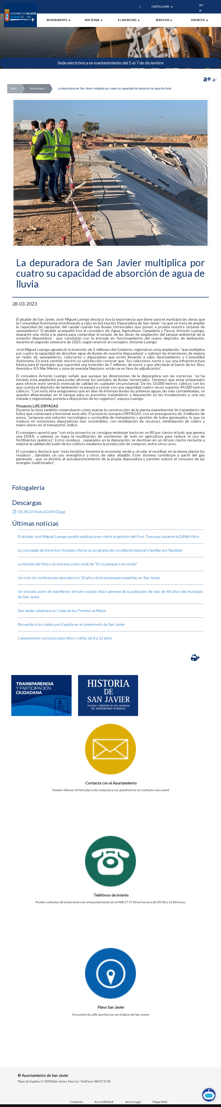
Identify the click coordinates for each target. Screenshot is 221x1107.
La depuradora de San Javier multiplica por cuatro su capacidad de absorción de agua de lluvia (114, 88)
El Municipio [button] (129, 20)
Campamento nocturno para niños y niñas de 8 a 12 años (65, 638)
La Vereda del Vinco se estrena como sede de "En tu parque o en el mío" (77, 564)
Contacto (76, 1101)
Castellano (162, 6)
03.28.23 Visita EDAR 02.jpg (38, 511)
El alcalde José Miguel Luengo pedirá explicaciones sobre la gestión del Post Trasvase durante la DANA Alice (108, 536)
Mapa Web (160, 1101)
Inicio (13, 88)
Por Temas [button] (94, 20)
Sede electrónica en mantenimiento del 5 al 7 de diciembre (111, 62)
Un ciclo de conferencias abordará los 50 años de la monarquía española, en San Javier (89, 577)
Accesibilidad (103, 1101)
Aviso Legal (133, 1101)
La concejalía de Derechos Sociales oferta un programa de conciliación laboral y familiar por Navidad (100, 550)
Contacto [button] (199, 20)
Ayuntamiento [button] (59, 20)
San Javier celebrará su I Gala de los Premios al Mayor (62, 610)
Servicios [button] (164, 20)
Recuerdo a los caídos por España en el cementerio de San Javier (71, 624)
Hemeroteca (37, 88)
